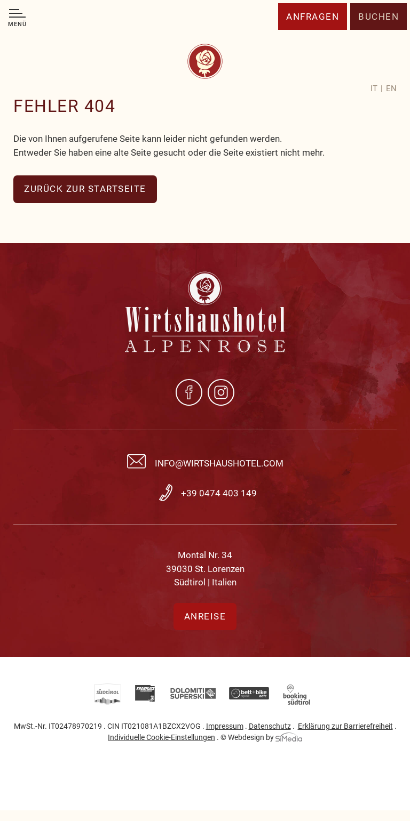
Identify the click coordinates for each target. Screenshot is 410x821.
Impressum (224, 726)
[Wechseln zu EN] (391, 88)
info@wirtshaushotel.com (219, 463)
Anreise (205, 616)
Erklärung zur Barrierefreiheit (345, 726)
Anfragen (312, 16)
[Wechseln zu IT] (376, 88)
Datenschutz (270, 726)
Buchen (378, 16)
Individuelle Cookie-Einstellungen (161, 737)
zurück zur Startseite (85, 188)
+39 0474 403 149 (219, 493)
